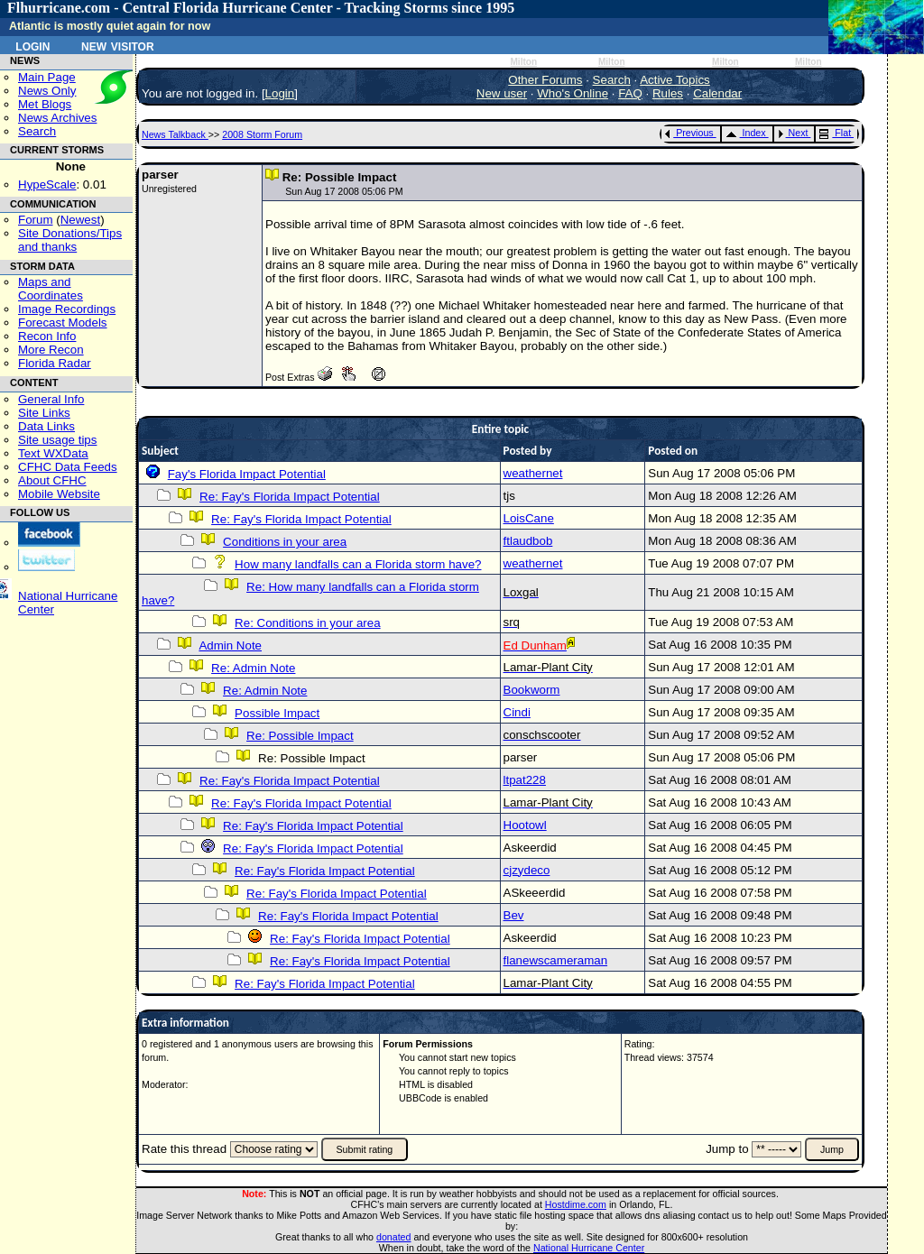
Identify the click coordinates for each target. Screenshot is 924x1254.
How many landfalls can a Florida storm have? (358, 564)
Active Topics (675, 80)
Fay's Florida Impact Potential (247, 474)
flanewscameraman (556, 960)
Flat (835, 132)
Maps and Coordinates (50, 288)
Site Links (44, 413)
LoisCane (529, 518)
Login (32, 45)
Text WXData (53, 453)
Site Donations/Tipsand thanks (70, 240)
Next (793, 132)
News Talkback (175, 134)
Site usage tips (57, 440)
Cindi (517, 712)
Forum (35, 219)
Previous (689, 132)
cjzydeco (527, 870)
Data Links (46, 426)
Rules (667, 93)
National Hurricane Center (588, 1247)
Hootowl (525, 825)
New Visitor (117, 45)
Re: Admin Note (253, 668)
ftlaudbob (528, 541)
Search (37, 131)
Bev (514, 915)
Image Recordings (67, 309)
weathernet (533, 473)
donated (393, 1236)
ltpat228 (525, 780)
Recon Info (47, 336)
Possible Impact (277, 713)
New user (501, 93)
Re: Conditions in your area (308, 623)
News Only (47, 90)
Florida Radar (54, 363)
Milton (523, 62)
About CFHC (52, 480)
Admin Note (230, 645)
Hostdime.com (575, 1204)
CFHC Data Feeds (67, 467)
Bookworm (532, 689)
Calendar (717, 93)
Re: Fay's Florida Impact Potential (289, 496)
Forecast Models (62, 322)
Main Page (47, 77)
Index (746, 132)
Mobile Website (59, 494)
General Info (51, 399)
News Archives (57, 117)
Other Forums (545, 80)
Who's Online (572, 93)
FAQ (630, 93)
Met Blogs (44, 104)
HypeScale (47, 184)
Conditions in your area (284, 542)
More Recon (51, 349)
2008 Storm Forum (262, 134)
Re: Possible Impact (300, 735)
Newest (80, 219)
